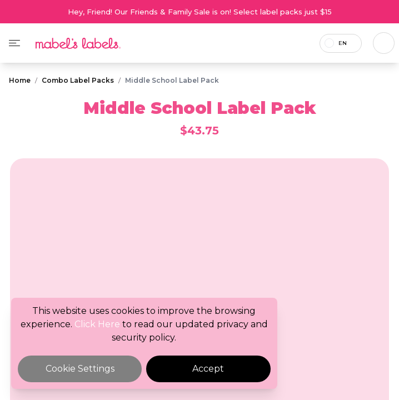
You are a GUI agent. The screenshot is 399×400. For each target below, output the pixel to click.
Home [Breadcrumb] (20, 80)
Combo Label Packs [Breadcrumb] (78, 80)
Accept (208, 368)
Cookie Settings (80, 368)
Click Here (97, 324)
